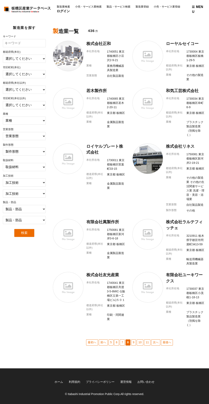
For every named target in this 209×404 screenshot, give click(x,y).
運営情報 (126, 381)
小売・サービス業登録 (167, 6)
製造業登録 (142, 6)
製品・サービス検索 (118, 6)
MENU (197, 9)
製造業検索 (63, 6)
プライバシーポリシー (100, 381)
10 (140, 342)
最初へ (92, 342)
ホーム (58, 381)
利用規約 (74, 381)
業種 (5, 113)
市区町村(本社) (11, 67)
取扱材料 (8, 160)
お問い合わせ (146, 381)
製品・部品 (9, 202)
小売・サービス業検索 (88, 6)
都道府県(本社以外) (14, 82)
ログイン (63, 11)
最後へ (167, 342)
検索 (24, 232)
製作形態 (8, 144)
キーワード (9, 36)
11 (147, 342)
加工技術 (8, 175)
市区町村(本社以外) (14, 98)
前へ (103, 342)
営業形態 (8, 129)
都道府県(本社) (11, 52)
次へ (156, 342)
